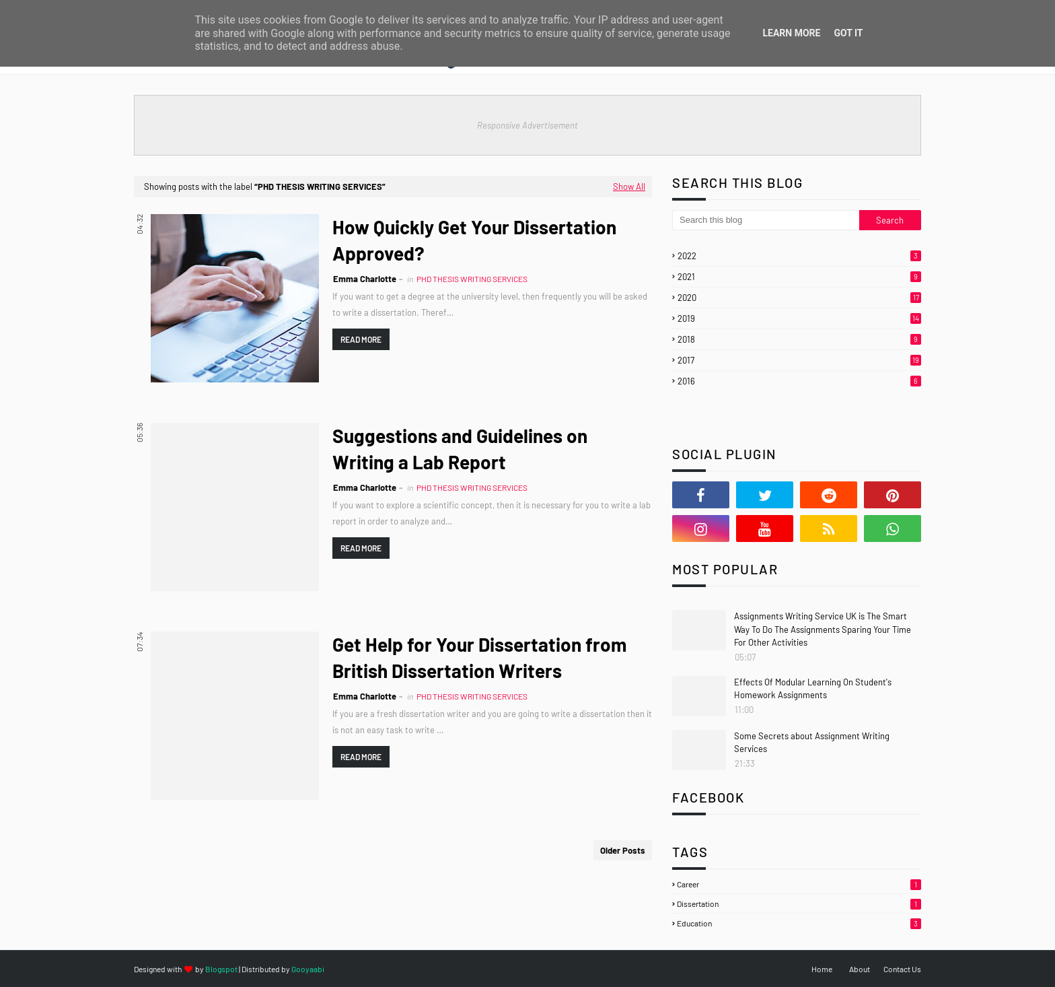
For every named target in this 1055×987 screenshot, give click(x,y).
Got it (848, 33)
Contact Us (902, 969)
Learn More (791, 33)
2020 (799, 297)
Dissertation (799, 903)
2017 (799, 360)
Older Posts (622, 850)
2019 (799, 318)
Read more (360, 339)
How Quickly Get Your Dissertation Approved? (474, 240)
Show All (629, 186)
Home (821, 969)
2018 (799, 339)
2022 (799, 255)
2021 (799, 276)
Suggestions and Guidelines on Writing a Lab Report (459, 448)
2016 (799, 381)
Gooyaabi (307, 969)
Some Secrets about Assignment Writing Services (811, 742)
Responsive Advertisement (527, 125)
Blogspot (221, 969)
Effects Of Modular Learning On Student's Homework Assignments (813, 689)
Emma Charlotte (364, 278)
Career (799, 884)
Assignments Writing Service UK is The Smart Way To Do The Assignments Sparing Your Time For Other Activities (822, 629)
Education (799, 923)
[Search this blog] (765, 220)
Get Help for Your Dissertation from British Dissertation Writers (479, 657)
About (859, 969)
